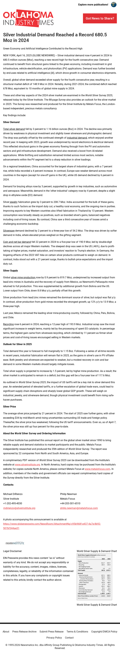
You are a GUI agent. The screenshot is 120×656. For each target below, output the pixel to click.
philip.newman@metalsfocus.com (79, 508)
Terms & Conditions (77, 631)
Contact (69, 637)
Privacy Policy (54, 637)
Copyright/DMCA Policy (104, 631)
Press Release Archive (24, 631)
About (6, 631)
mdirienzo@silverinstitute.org (19, 508)
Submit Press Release (51, 631)
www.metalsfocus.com (97, 468)
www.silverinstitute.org (27, 464)
